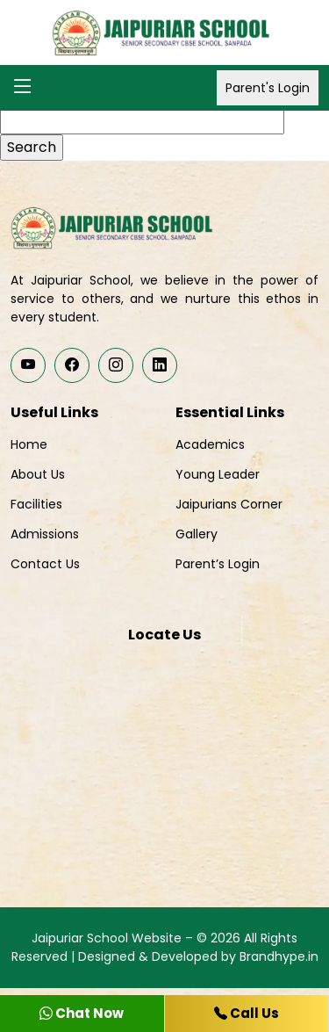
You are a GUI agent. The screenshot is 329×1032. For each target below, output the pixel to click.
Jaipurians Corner (229, 504)
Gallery (196, 534)
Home (29, 444)
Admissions (45, 534)
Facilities (36, 504)
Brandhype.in (279, 956)
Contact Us (45, 564)
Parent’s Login (217, 564)
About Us (38, 474)
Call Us (246, 1013)
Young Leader (217, 474)
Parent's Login (267, 88)
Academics (210, 444)
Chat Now (81, 1013)
